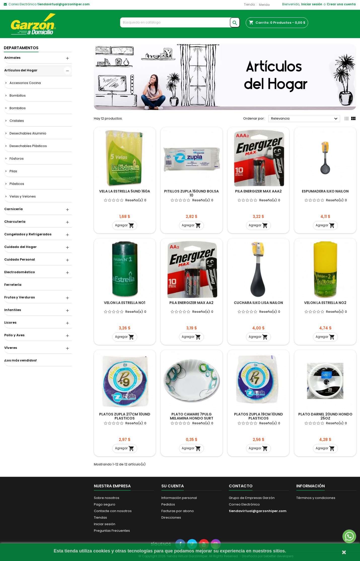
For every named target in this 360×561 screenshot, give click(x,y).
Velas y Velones (23, 196)
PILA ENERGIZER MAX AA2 (191, 302)
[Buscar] (180, 22)
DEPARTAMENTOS (21, 48)
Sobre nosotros (106, 497)
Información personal (179, 497)
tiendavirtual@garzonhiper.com (63, 4)
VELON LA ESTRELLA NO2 (325, 302)
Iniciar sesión (311, 4)
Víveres (10, 348)
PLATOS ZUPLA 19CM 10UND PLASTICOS (258, 416)
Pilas (13, 171)
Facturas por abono (177, 511)
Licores (10, 322)
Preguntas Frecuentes (112, 530)
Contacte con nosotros (113, 511)
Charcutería (14, 221)
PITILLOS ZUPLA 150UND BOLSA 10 (191, 193)
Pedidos (168, 504)
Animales (12, 57)
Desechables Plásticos (28, 146)
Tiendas (100, 517)
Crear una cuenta (341, 4)
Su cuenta (172, 486)
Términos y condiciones (315, 497)
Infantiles (12, 310)
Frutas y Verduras (19, 297)
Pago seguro (104, 504)
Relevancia (305, 119)
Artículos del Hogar (21, 70)
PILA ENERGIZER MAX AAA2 (258, 191)
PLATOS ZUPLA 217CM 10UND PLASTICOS (124, 416)
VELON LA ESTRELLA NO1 (124, 302)
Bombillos (18, 95)
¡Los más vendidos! (20, 360)
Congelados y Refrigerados (27, 234)
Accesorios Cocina (25, 83)
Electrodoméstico (19, 272)
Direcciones (171, 517)
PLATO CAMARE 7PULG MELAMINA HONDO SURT (191, 416)
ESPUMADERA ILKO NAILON (325, 191)
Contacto (241, 486)
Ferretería (12, 285)
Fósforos (17, 158)
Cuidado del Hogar (20, 247)
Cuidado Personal (19, 259)
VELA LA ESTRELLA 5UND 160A (124, 191)
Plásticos (17, 184)
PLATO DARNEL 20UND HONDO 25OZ (325, 416)
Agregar (124, 225)
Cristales (17, 121)
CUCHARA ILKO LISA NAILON (258, 302)
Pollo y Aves (14, 335)
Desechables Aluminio (28, 133)
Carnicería (13, 209)
